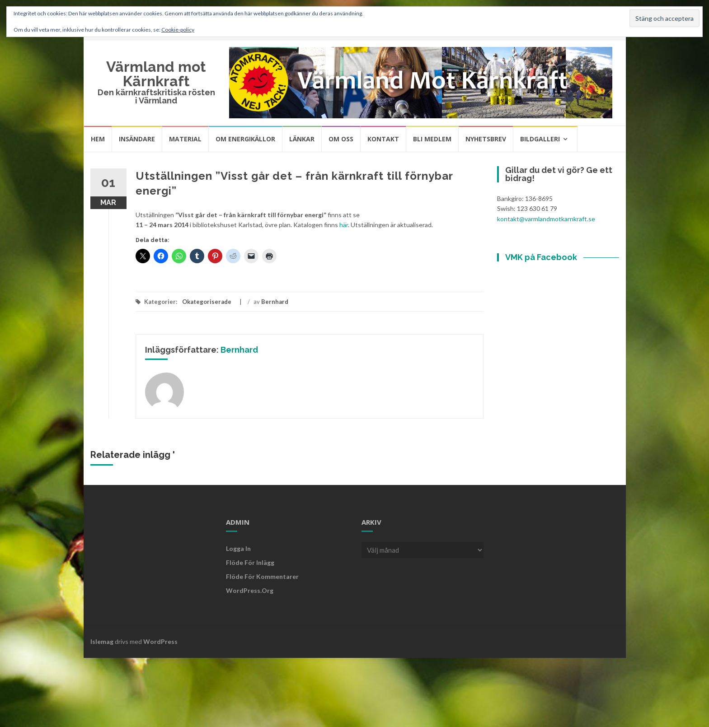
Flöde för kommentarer (262, 576)
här (343, 224)
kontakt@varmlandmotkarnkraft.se (546, 219)
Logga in (238, 548)
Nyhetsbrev (485, 139)
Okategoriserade (206, 301)
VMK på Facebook (541, 257)
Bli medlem (432, 139)
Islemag (101, 641)
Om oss (341, 139)
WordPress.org (249, 590)
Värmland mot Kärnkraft (156, 73)
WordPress (160, 641)
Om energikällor (245, 139)
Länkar (302, 139)
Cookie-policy (177, 29)
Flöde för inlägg (250, 562)
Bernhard (274, 301)
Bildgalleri (540, 139)
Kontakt (383, 139)
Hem (98, 139)
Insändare (137, 139)
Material (185, 139)
